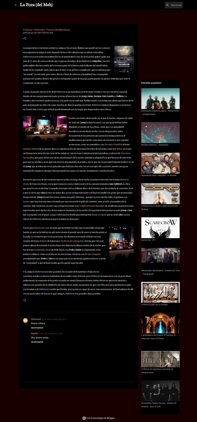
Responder (37, 328)
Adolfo (34, 333)
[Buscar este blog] (168, 5)
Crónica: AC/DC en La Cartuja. (154, 304)
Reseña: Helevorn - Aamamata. (155, 145)
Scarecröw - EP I (148, 240)
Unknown (36, 319)
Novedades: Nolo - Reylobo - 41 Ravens (158, 175)
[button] (24, 38)
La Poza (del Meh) (36, 5)
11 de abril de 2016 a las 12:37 (54, 319)
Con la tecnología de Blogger (98, 418)
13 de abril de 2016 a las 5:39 (51, 334)
